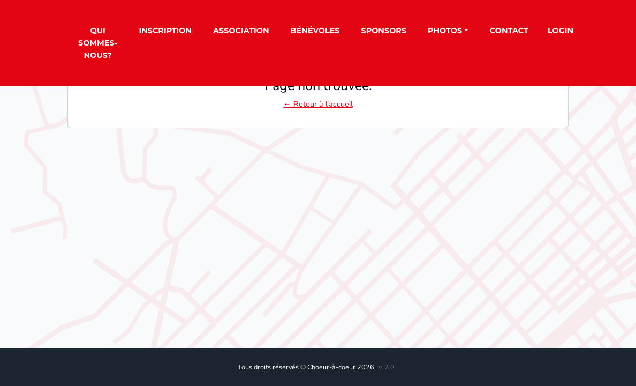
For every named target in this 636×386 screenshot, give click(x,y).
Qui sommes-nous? (97, 43)
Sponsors (384, 30)
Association (241, 30)
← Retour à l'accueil (317, 104)
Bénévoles (315, 30)
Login (560, 30)
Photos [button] (445, 30)
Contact (509, 30)
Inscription (165, 30)
